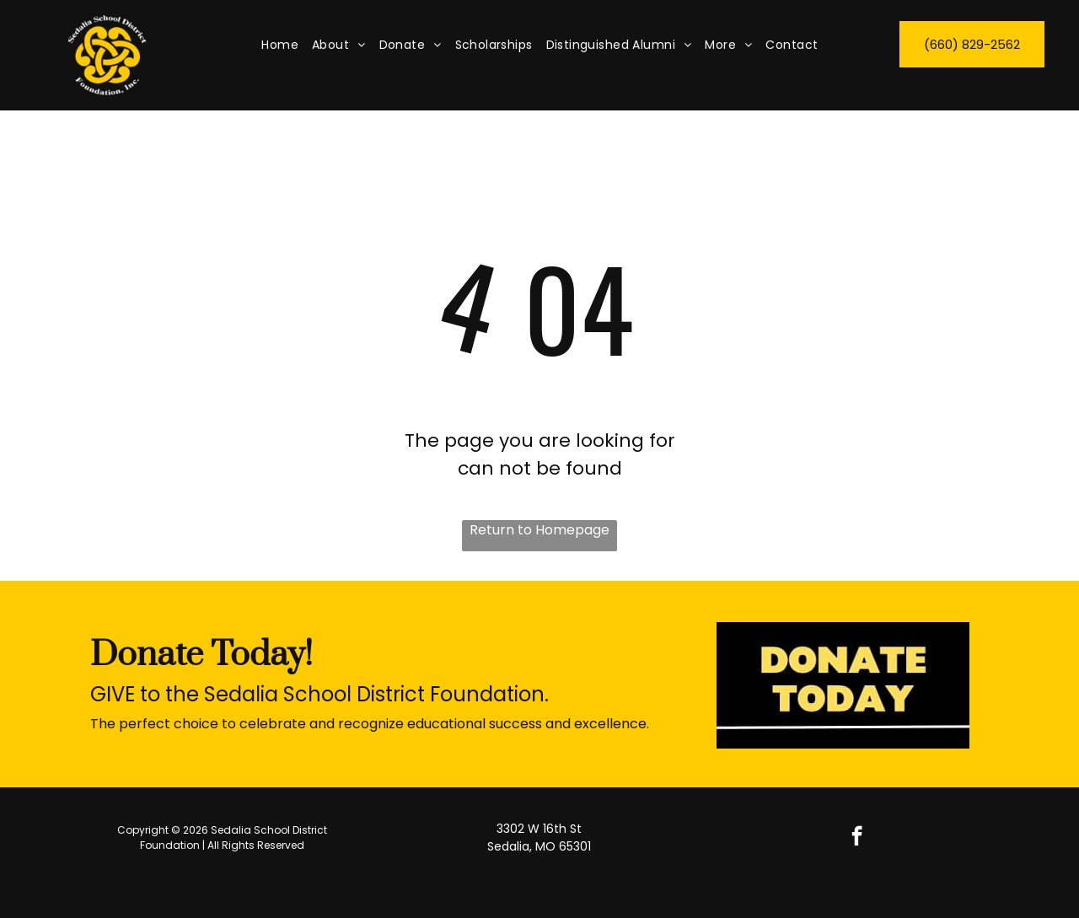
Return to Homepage (539, 530)
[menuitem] (280, 45)
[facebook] (857, 838)
